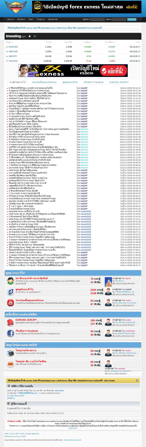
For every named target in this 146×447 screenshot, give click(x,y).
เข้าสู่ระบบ (41, 19)
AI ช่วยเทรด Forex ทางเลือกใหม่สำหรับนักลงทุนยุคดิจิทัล (34, 232)
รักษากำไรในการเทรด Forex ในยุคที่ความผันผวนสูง (32, 237)
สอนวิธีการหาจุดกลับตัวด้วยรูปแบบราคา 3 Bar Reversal (34, 134)
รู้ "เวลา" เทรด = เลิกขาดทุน (21, 206)
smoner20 (59, 390)
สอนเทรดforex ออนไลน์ (72, 440)
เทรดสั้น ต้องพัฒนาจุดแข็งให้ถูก (23, 175)
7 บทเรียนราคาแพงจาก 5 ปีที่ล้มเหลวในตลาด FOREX (32, 165)
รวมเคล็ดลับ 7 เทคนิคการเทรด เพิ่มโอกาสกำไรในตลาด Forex (36, 108)
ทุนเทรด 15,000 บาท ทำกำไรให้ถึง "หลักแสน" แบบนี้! (32, 201)
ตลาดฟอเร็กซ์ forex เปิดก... (126, 333)
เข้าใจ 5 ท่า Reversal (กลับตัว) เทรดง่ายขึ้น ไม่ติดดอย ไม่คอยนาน (38, 93)
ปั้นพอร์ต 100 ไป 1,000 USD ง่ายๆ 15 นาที (27, 183)
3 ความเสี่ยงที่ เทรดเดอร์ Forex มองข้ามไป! (28, 173)
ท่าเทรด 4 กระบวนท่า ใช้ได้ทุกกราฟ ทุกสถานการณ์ (31, 234)
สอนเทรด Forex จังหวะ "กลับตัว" (23, 242)
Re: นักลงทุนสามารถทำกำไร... (120, 371)
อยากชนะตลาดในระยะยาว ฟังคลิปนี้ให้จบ (27, 229)
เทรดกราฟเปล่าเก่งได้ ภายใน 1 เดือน (25, 252)
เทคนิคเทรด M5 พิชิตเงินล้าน (22, 188)
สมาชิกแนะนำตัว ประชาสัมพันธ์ (32, 278)
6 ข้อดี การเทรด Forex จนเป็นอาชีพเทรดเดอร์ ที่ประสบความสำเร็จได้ (39, 263)
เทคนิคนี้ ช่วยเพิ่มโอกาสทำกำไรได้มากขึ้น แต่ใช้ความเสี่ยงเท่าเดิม (38, 152)
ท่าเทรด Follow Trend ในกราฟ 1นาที (25, 142)
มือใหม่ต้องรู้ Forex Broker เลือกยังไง (25, 126)
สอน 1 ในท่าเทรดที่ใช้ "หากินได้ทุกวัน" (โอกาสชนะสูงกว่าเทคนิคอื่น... (40, 129)
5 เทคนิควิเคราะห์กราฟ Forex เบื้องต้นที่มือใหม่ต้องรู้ (32, 222)
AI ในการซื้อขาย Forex (19, 114)
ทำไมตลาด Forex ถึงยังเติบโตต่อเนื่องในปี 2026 (30, 196)
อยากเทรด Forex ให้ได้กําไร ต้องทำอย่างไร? (28, 168)
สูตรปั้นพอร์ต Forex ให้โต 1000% (23, 124)
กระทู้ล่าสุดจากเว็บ (17, 82)
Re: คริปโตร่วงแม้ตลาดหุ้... (126, 322)
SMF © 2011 (20, 434)
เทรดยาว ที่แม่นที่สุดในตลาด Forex (24, 111)
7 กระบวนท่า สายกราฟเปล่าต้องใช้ (24, 193)
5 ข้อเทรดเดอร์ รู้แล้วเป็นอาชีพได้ (23, 216)
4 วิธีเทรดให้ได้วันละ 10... (125, 292)
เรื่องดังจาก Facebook (93, 82)
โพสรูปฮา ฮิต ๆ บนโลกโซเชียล (31, 361)
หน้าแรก (10, 19)
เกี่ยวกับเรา (21, 19)
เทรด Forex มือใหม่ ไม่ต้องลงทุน (23, 170)
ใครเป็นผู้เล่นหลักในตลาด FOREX (24, 132)
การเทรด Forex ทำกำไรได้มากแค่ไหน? (26, 144)
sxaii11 (128, 300)
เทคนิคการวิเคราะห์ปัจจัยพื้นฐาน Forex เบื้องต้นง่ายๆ (32, 227)
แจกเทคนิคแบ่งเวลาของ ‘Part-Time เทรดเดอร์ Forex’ (32, 198)
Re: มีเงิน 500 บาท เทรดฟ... (126, 303)
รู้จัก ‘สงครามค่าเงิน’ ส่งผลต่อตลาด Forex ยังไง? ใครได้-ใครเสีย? (37, 150)
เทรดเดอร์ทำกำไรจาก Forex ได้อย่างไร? (27, 180)
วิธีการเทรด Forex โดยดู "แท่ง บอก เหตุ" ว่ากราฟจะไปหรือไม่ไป (37, 247)
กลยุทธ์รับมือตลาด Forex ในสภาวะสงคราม (28, 178)
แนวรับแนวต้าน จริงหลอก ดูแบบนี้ (24, 101)
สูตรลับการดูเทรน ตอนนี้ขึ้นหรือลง (24, 106)
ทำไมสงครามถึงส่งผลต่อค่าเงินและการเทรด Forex (31, 155)
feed (24, 436)
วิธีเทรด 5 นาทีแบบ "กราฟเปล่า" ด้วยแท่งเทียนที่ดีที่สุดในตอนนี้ (36, 265)
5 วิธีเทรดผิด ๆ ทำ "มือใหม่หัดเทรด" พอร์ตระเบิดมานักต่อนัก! (35, 157)
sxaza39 (121, 369)
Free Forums (17, 436)
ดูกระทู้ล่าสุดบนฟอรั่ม (15, 396)
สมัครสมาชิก (53, 19)
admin (127, 278)
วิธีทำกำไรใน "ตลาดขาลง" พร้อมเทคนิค (26, 245)
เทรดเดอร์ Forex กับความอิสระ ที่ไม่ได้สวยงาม (29, 98)
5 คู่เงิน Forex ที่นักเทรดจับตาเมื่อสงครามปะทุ (29, 162)
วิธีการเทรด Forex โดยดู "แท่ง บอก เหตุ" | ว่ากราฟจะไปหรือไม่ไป (37, 257)
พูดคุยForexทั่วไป (70, 82)
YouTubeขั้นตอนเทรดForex (44, 82)
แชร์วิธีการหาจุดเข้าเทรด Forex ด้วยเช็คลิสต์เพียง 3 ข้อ (33, 147)
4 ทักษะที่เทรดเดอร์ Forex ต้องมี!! (23, 191)
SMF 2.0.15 (9, 434)
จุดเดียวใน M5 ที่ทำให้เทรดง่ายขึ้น (23, 119)
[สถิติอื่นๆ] (11, 398)
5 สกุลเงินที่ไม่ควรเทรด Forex (22, 209)
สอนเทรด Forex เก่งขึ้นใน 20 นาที (24, 211)
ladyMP (84, 88)
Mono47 (84, 129)
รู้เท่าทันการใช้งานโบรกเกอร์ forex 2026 (27, 137)
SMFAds (7, 436)
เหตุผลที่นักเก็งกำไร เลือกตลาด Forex (25, 186)
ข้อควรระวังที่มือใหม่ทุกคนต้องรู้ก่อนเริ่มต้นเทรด (30, 96)
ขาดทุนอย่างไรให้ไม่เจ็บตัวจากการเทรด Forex (29, 90)
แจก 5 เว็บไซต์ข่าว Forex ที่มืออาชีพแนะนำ (28, 121)
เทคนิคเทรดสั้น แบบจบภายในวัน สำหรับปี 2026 (30, 160)
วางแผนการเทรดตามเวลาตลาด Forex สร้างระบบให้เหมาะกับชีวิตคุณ (39, 239)
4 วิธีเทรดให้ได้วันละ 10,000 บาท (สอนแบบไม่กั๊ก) (31, 88)
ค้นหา (31, 19)
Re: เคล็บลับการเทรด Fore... (126, 353)
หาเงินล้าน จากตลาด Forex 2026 (23, 224)
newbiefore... (130, 331)
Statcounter (73, 428)
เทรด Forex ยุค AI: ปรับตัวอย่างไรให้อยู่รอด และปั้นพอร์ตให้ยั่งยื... (37, 214)
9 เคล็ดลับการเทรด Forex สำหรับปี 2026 (27, 139)
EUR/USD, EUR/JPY (119, 82)
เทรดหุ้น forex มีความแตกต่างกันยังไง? (26, 204)
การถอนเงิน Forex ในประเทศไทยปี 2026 (27, 116)
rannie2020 (86, 211)
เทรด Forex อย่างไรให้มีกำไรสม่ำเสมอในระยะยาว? (31, 219)
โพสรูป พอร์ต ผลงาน (26, 350)
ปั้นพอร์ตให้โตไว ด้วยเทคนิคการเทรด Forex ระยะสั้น (32, 250)
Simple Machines (32, 434)
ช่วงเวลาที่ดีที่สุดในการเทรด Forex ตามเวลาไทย (30, 103)
